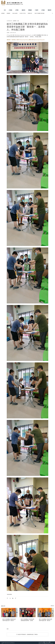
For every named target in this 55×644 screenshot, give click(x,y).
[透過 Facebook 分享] (7, 598)
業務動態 (8, 13)
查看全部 (52, 605)
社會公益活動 (14, 13)
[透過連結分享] (15, 598)
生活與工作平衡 (23, 13)
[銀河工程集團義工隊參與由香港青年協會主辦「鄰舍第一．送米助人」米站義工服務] (9, 612)
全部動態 (2, 13)
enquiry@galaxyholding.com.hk (47, 643)
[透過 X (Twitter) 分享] (10, 598)
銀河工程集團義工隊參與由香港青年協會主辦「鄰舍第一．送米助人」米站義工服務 (9, 620)
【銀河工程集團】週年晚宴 (39, 13)
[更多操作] (47, 20)
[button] (52, 13)
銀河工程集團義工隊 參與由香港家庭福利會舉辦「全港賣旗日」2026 (27, 620)
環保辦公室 (30, 13)
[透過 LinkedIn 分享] (12, 598)
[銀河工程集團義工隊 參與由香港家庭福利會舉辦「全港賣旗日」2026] (27, 612)
